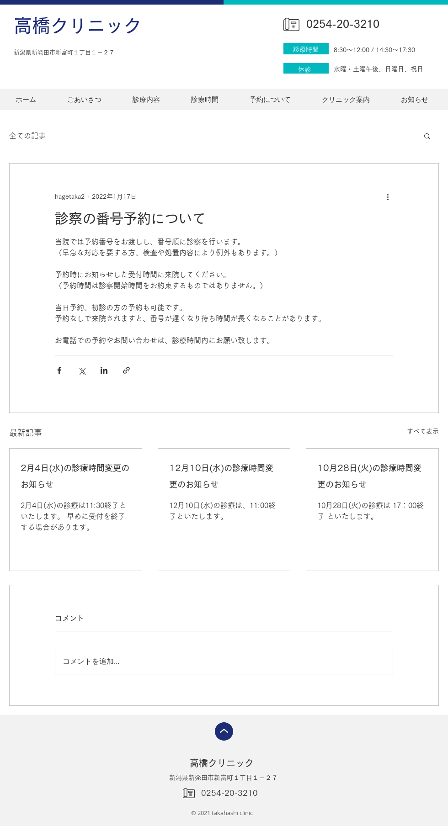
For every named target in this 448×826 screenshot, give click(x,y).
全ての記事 (27, 135)
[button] (427, 135)
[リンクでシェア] (126, 370)
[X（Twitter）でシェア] (81, 370)
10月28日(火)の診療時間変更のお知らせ (369, 476)
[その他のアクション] (387, 196)
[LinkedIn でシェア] (104, 370)
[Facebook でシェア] (59, 370)
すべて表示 (423, 431)
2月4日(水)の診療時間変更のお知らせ (75, 476)
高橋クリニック (78, 25)
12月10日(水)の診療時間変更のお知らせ (221, 476)
